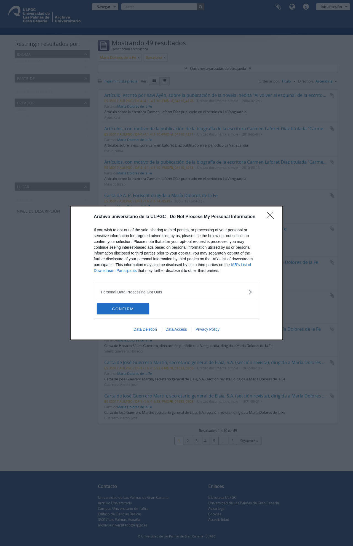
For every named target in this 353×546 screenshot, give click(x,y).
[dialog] (176, 273)
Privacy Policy (208, 329)
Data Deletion (145, 329)
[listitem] (176, 292)
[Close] (272, 217)
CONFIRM (123, 308)
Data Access (176, 329)
